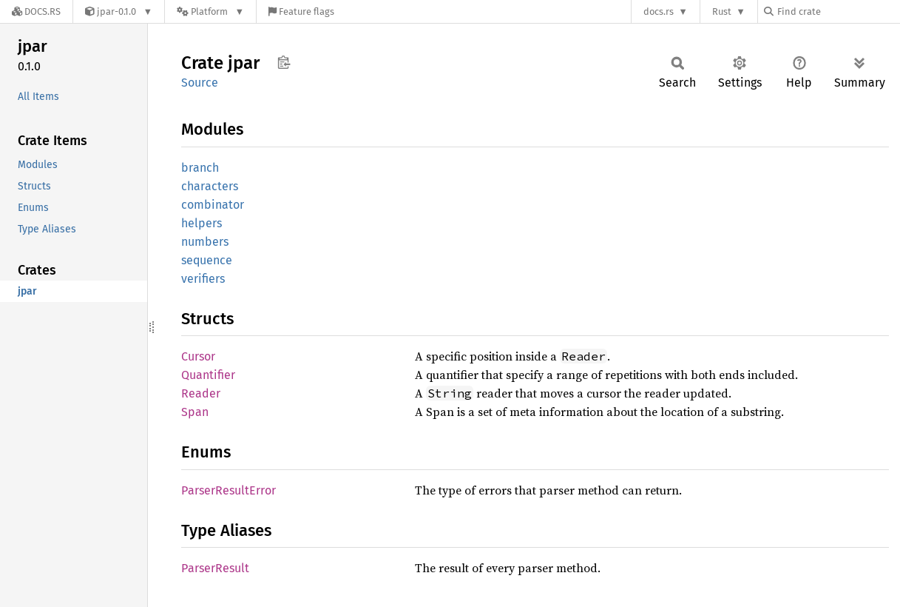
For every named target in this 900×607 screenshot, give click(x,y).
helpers (201, 223)
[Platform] (210, 11)
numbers (205, 242)
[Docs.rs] (36, 11)
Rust (721, 11)
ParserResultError (228, 490)
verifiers (203, 279)
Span (195, 412)
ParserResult (215, 568)
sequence (206, 260)
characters (209, 186)
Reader (200, 393)
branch (200, 168)
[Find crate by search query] (838, 11)
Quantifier (208, 375)
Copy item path (283, 62)
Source (199, 83)
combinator (212, 205)
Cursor (198, 356)
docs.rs (658, 11)
